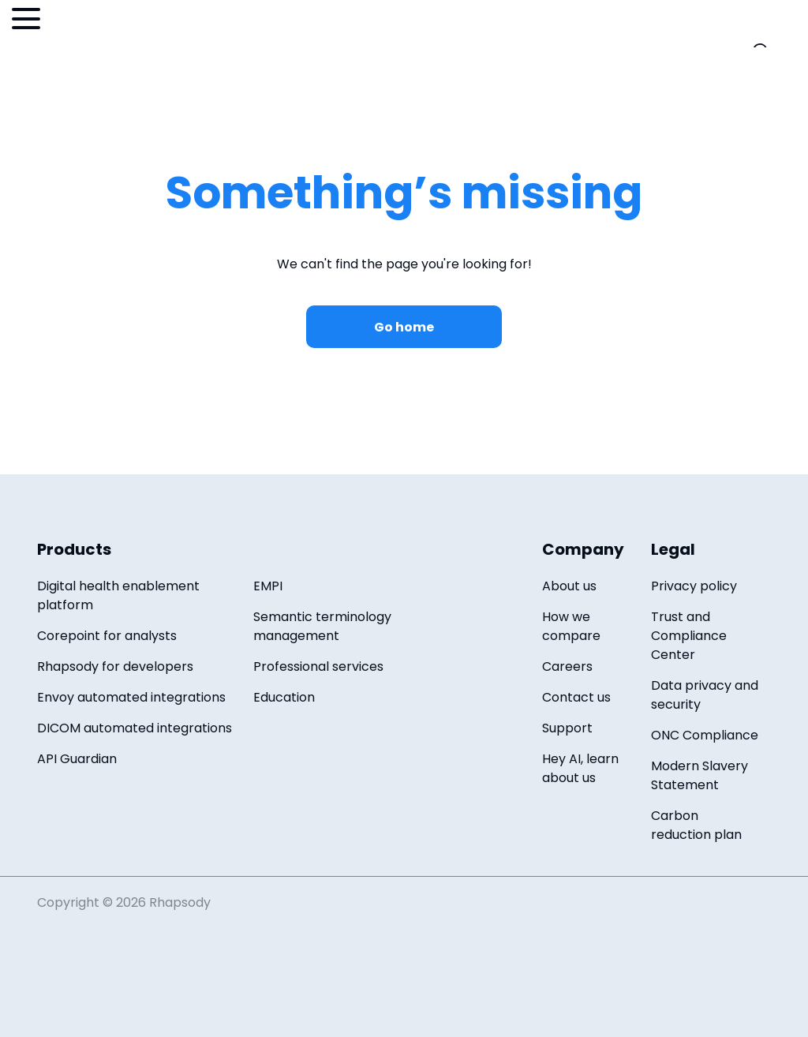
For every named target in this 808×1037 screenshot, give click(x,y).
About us (569, 586)
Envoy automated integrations (131, 697)
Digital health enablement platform (118, 595)
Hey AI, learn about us (580, 768)
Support (567, 728)
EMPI (267, 586)
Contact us (576, 697)
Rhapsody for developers (115, 666)
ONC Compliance (704, 735)
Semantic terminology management (322, 626)
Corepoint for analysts (107, 636)
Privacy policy (694, 586)
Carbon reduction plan (696, 825)
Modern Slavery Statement (699, 775)
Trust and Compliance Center (689, 636)
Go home (404, 327)
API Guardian (77, 759)
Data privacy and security (704, 694)
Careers (567, 666)
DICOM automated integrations (134, 728)
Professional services (318, 666)
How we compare (571, 626)
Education (284, 697)
